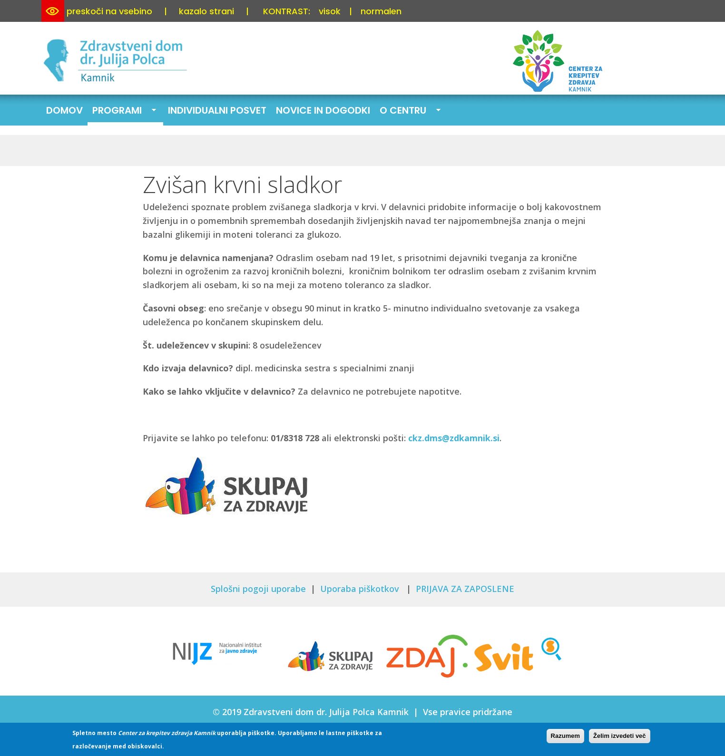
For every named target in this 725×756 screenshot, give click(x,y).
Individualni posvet (217, 110)
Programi (122, 111)
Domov (64, 110)
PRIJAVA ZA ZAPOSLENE (465, 588)
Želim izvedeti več (619, 736)
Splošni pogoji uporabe (258, 588)
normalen (381, 11)
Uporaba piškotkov (361, 588)
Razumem (565, 736)
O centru (408, 111)
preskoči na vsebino (109, 11)
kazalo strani (206, 11)
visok (330, 11)
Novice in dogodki (323, 110)
